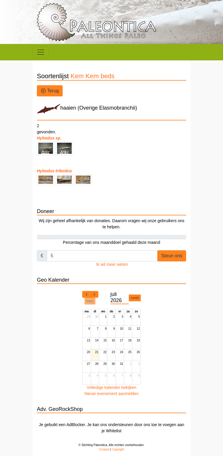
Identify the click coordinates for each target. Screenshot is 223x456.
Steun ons (171, 255)
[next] (94, 294)
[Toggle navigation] (40, 52)
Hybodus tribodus (54, 171)
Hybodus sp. (49, 138)
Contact (104, 449)
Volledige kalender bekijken (111, 387)
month (135, 298)
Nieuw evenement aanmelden (111, 393)
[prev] (86, 294)
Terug (50, 90)
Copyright (118, 449)
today (89, 301)
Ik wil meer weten (112, 264)
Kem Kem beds (92, 76)
